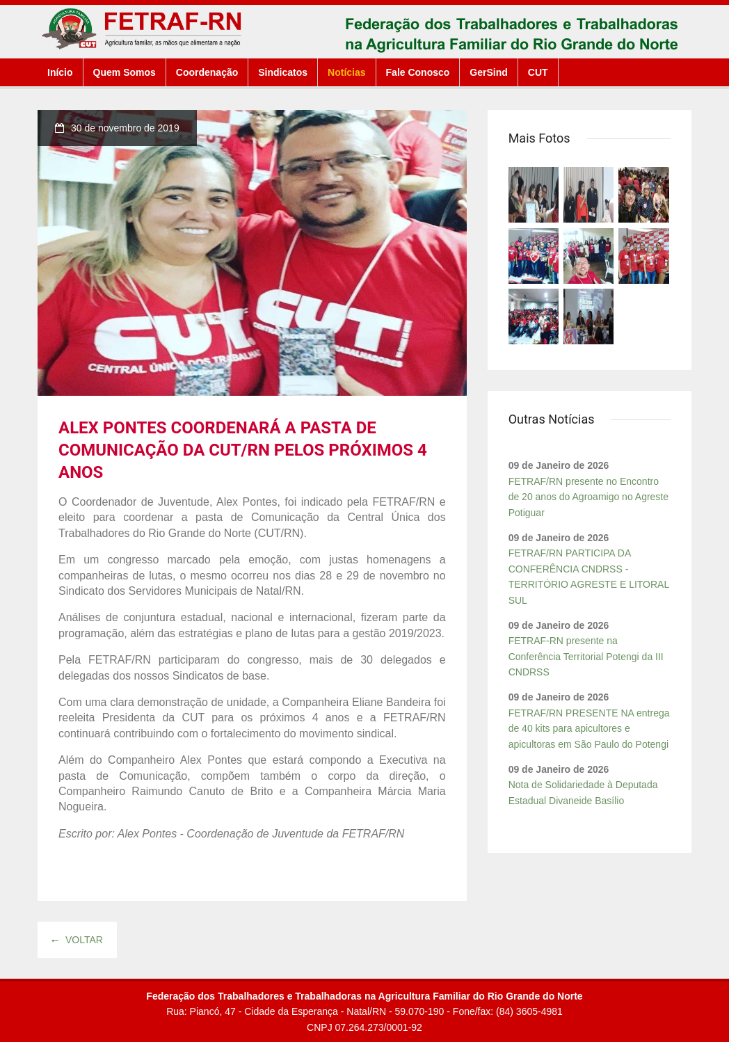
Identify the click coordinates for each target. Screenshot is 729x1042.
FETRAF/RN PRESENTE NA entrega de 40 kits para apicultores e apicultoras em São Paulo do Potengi (589, 728)
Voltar (77, 939)
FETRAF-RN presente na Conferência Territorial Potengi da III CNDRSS (586, 656)
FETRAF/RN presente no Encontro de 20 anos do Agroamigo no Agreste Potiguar (588, 497)
